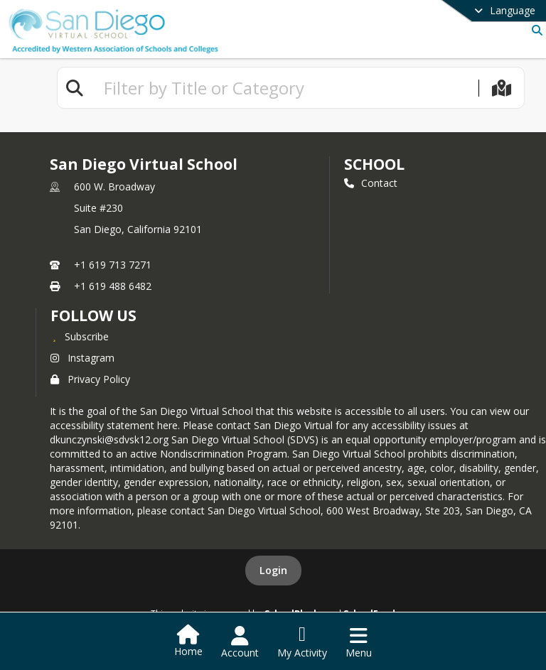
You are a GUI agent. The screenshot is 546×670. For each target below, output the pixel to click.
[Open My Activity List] (302, 642)
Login (273, 570)
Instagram (82, 357)
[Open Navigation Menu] (359, 642)
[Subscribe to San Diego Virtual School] (79, 336)
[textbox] (285, 87)
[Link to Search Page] (534, 30)
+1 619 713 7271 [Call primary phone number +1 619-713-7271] (112, 264)
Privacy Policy (90, 379)
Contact (370, 183)
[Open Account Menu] (240, 642)
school (374, 164)
